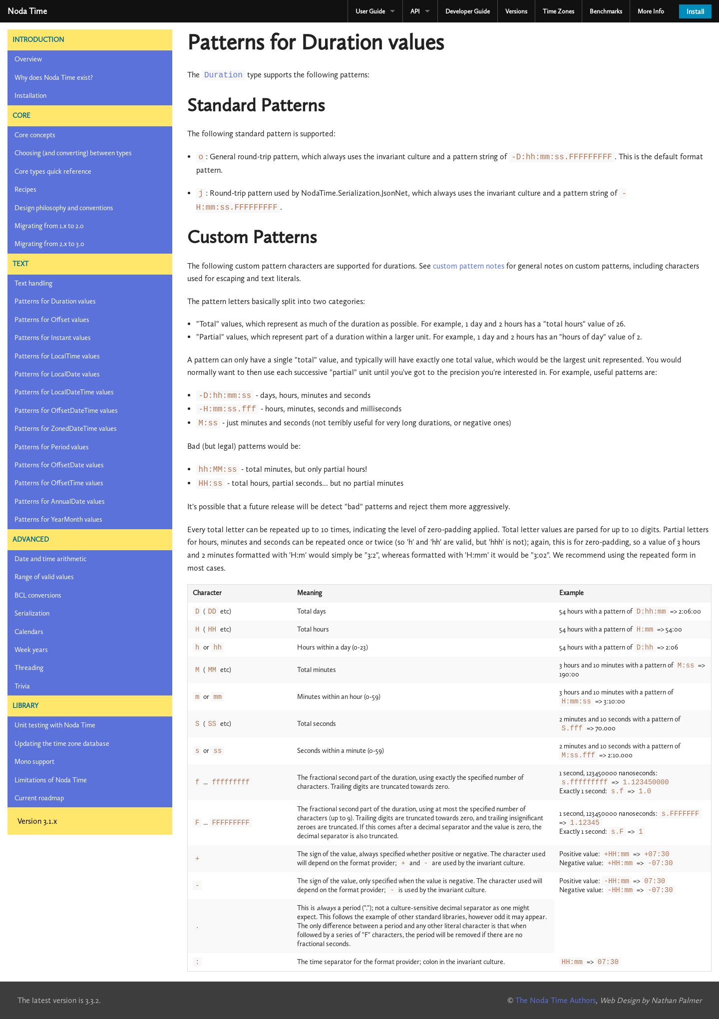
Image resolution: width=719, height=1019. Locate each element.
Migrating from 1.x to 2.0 (49, 226)
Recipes (25, 189)
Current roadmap (39, 798)
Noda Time (27, 11)
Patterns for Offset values (51, 320)
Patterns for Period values (51, 447)
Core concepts (34, 135)
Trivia (22, 686)
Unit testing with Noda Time (54, 725)
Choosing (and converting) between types (73, 153)
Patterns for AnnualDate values (59, 501)
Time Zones (558, 11)
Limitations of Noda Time (50, 780)
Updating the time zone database (61, 743)
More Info (651, 11)
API (415, 11)
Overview (28, 59)
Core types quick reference (52, 171)
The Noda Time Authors (555, 1000)
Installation (30, 95)
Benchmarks (606, 11)
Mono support (34, 761)
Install (695, 11)
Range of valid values (44, 577)
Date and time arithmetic (50, 559)
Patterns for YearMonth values (58, 519)
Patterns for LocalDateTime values (64, 392)
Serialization (31, 613)
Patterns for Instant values (52, 338)
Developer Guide (467, 11)
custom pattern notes (468, 266)
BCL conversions (37, 595)
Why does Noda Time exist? (53, 77)
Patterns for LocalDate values (57, 374)
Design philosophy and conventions (63, 208)
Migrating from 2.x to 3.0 (49, 244)
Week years (31, 650)
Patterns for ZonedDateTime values (65, 428)
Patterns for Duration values (55, 301)
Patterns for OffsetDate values (59, 465)
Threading (28, 668)
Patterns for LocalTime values (57, 356)
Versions (516, 11)
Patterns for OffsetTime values (58, 483)
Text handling (33, 283)
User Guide (370, 11)
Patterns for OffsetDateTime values (66, 410)
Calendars (28, 632)
